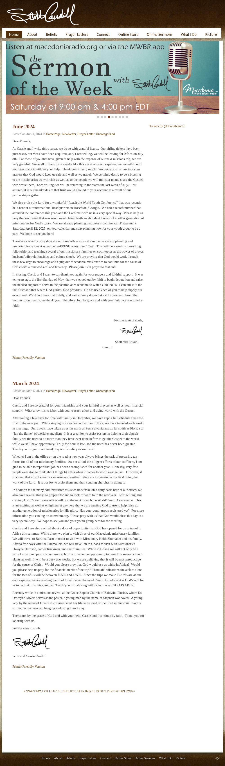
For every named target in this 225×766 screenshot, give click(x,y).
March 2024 (25, 383)
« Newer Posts (32, 691)
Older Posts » (127, 691)
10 (63, 691)
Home (14, 34)
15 (82, 691)
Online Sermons (159, 34)
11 (67, 691)
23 (112, 691)
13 (74, 691)
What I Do (189, 34)
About (32, 34)
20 (101, 691)
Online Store (128, 34)
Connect (103, 34)
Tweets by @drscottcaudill (167, 126)
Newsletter (69, 134)
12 (71, 691)
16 (86, 691)
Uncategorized (105, 134)
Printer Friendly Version (28, 357)
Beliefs (51, 34)
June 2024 (23, 126)
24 (116, 691)
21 (105, 691)
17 (89, 691)
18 (93, 691)
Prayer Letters (76, 34)
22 (108, 691)
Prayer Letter (86, 134)
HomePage (53, 134)
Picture (211, 34)
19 (97, 691)
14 (78, 691)
